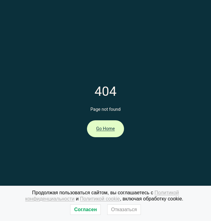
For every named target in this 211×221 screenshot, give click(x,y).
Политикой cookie (100, 198)
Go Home (105, 128)
